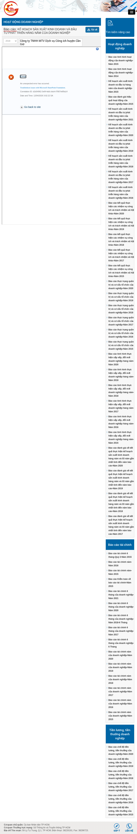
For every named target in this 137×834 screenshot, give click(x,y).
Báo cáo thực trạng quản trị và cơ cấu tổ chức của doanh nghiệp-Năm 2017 (121, 321)
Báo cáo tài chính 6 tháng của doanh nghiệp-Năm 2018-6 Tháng (121, 619)
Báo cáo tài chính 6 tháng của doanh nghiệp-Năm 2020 (121, 607)
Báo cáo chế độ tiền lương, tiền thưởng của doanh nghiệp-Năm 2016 (120, 799)
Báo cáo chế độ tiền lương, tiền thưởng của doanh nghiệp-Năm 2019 (120, 762)
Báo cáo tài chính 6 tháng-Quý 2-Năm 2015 (120, 555)
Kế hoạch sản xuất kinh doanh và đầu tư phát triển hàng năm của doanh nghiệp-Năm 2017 (120, 177)
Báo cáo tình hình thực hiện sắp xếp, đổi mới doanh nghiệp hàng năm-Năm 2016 (121, 421)
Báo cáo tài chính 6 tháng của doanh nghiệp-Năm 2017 (121, 631)
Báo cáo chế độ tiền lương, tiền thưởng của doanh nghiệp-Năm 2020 (120, 750)
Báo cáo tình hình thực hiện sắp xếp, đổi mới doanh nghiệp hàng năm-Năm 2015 (121, 437)
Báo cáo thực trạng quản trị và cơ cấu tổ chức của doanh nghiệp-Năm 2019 (121, 297)
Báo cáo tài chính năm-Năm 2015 (120, 572)
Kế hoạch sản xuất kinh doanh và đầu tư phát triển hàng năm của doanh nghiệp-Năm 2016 (120, 192)
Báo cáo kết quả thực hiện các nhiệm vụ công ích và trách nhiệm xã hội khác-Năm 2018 (121, 239)
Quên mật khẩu (74, 12)
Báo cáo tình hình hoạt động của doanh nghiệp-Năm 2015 (120, 60)
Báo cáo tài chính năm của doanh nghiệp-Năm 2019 (120, 667)
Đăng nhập (95, 12)
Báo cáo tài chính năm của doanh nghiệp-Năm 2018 (120, 679)
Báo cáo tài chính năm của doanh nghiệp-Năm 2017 (120, 691)
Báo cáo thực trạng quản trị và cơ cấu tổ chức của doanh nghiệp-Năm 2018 (121, 309)
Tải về (94, 29)
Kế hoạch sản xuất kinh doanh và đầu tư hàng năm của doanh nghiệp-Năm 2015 (120, 86)
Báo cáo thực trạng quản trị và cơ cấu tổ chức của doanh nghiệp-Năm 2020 (121, 285)
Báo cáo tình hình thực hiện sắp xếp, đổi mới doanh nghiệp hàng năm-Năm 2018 (121, 390)
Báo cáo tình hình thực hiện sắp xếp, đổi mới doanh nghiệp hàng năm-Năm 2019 (121, 374)
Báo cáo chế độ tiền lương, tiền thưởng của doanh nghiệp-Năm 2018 (120, 775)
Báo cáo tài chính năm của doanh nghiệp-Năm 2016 (120, 703)
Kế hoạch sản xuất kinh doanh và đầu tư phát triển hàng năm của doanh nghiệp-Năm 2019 (120, 145)
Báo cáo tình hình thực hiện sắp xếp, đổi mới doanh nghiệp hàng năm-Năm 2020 (121, 359)
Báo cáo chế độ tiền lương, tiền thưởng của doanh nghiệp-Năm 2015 (120, 811)
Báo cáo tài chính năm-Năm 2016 (120, 564)
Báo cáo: (10, 29)
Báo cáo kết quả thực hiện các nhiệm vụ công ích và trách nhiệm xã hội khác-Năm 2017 (121, 255)
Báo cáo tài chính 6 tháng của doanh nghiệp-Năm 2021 (121, 595)
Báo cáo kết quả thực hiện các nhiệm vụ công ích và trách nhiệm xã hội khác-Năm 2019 (121, 224)
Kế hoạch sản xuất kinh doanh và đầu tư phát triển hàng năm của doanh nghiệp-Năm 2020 (120, 130)
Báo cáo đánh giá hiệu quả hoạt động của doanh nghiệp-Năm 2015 (120, 100)
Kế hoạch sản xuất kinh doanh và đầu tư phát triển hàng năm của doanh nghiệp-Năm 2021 (120, 114)
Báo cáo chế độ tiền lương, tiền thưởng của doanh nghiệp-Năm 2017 (120, 787)
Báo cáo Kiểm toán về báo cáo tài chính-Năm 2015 (119, 582)
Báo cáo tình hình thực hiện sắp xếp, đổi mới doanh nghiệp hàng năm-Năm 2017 (121, 406)
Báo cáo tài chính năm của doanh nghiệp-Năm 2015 (120, 716)
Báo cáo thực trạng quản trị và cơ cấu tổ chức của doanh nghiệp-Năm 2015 (121, 345)
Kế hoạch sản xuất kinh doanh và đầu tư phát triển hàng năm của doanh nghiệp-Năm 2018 (120, 161)
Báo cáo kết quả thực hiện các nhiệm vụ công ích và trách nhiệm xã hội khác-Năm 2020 (121, 208)
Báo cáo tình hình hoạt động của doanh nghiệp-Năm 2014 (120, 72)
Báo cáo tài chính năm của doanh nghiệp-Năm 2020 (120, 655)
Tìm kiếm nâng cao (118, 32)
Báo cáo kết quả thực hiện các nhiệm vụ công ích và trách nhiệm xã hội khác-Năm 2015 (121, 271)
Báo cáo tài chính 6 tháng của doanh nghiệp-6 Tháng (121, 643)
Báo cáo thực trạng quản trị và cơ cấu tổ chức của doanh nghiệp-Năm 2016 (121, 333)
